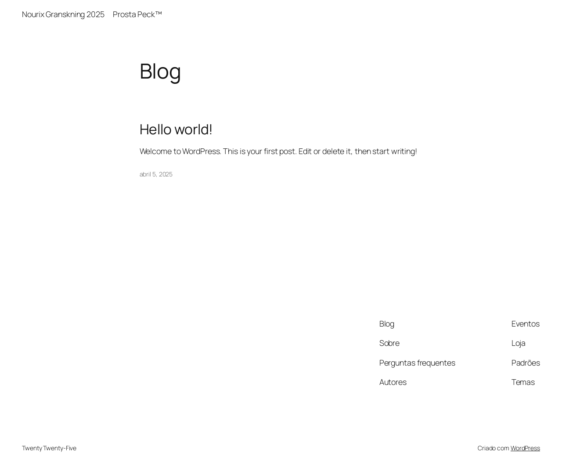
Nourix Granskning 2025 (63, 14)
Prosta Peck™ (138, 14)
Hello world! (176, 129)
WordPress (525, 448)
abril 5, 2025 (156, 174)
